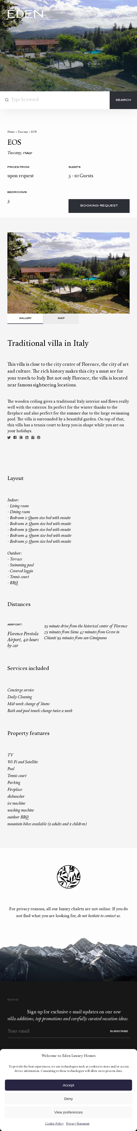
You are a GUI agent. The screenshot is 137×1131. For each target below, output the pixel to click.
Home (11, 132)
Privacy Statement (77, 1123)
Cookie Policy (54, 1123)
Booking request (99, 205)
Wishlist (118, 14)
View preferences (68, 1112)
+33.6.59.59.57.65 (109, 14)
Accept (68, 1085)
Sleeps (74, 167)
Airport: (14, 624)
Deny (68, 1099)
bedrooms (17, 192)
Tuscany (23, 132)
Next (123, 273)
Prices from (18, 167)
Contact (100, 14)
